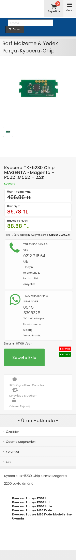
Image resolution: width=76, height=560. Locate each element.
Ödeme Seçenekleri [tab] (19, 441)
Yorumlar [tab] (11, 451)
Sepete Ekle (24, 357)
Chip (49, 50)
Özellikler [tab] (11, 432)
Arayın (14, 29)
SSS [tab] (7, 462)
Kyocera (30, 50)
